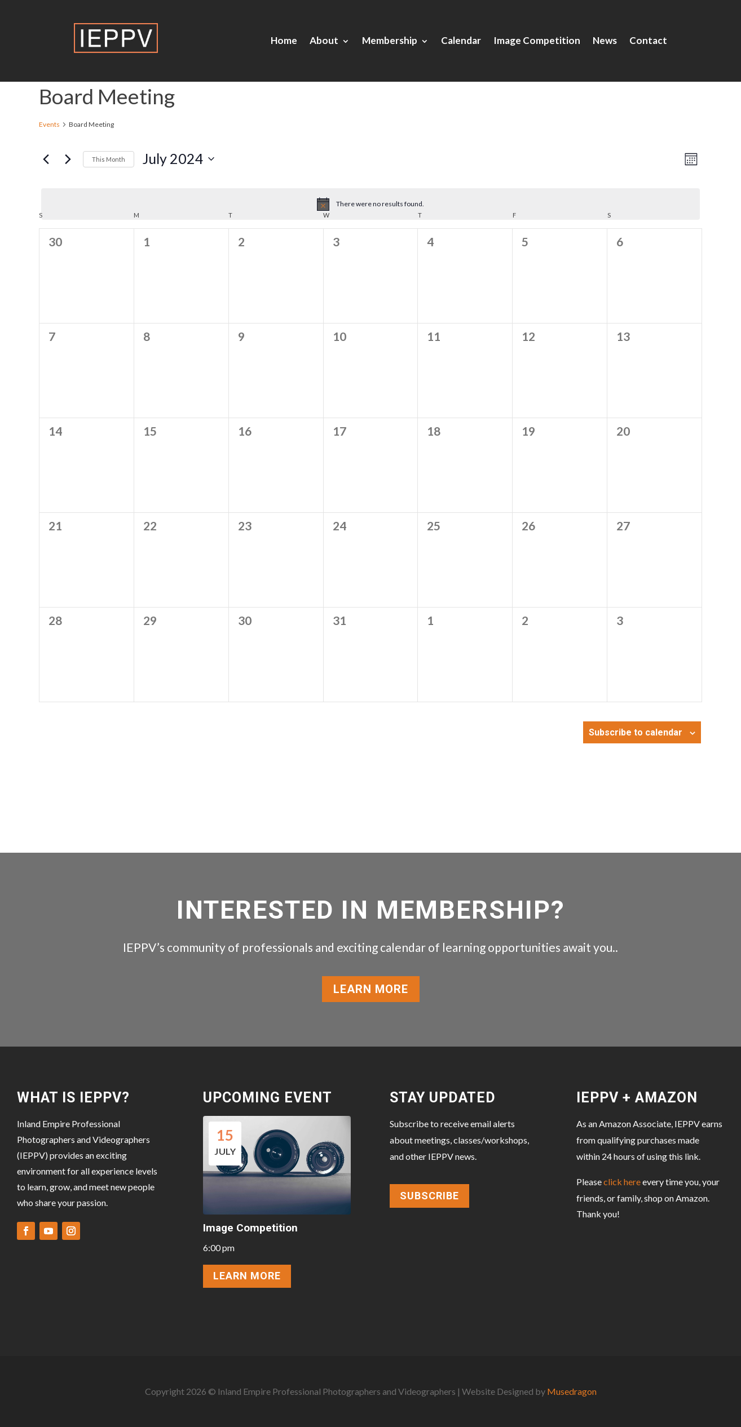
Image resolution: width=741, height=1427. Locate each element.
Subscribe (429, 1196)
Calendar (461, 40)
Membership (389, 40)
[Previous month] (45, 159)
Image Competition (536, 40)
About (324, 40)
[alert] (370, 204)
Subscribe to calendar (635, 732)
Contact (648, 40)
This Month (108, 159)
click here (622, 1181)
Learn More (370, 989)
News (605, 40)
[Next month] (67, 159)
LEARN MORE (247, 1276)
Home (284, 40)
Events (49, 124)
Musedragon (572, 1391)
